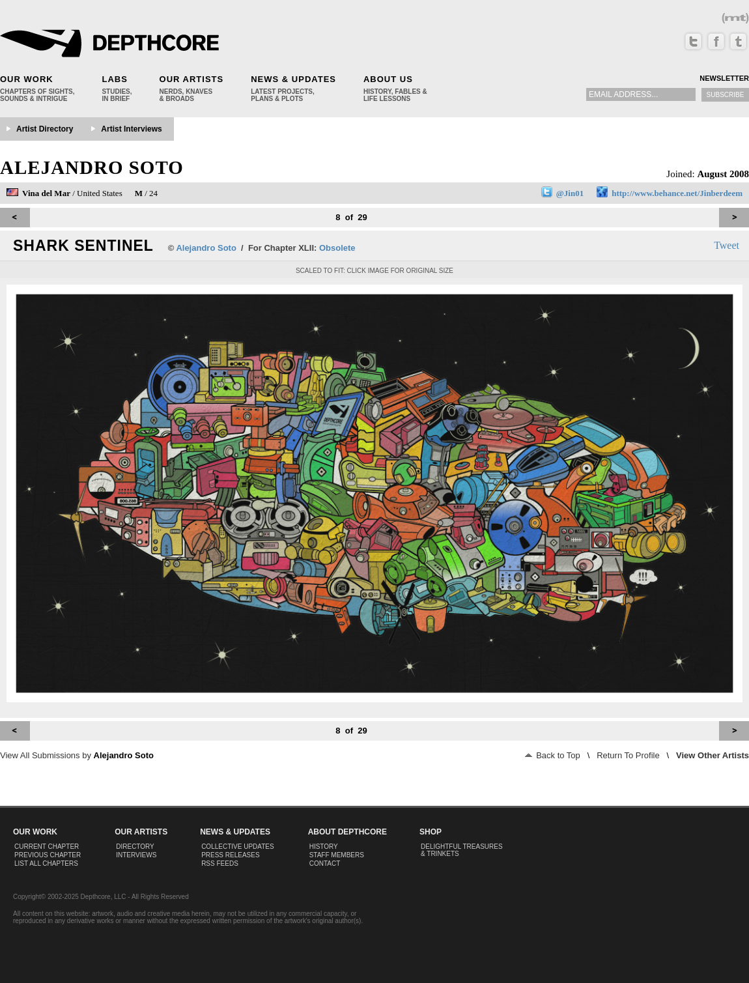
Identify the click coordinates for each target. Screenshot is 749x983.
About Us (388, 79)
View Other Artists (712, 755)
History (323, 846)
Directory (135, 846)
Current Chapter (46, 846)
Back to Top (552, 755)
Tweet (726, 245)
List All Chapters (46, 863)
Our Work (26, 79)
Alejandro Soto (92, 167)
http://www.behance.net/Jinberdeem (677, 193)
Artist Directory (44, 129)
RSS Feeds (219, 863)
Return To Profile (628, 755)
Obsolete (337, 248)
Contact (325, 863)
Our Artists (192, 79)
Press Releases (230, 855)
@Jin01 (570, 193)
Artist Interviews (131, 129)
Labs (114, 79)
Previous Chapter (47, 855)
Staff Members (336, 855)
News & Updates (293, 79)
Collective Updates (237, 846)
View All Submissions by (77, 755)
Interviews (136, 855)
